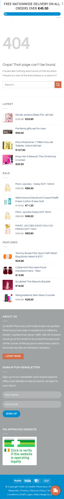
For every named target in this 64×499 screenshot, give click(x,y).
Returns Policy (38, 490)
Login (29, 494)
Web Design (40, 494)
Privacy (25, 490)
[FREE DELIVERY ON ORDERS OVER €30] (55, 490)
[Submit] (58, 84)
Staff (22, 494)
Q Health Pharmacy (36, 486)
